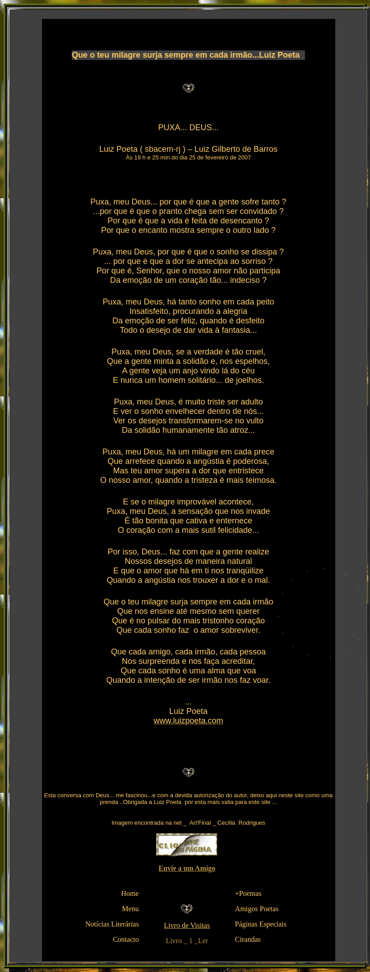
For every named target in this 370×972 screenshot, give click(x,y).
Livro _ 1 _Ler (187, 941)
